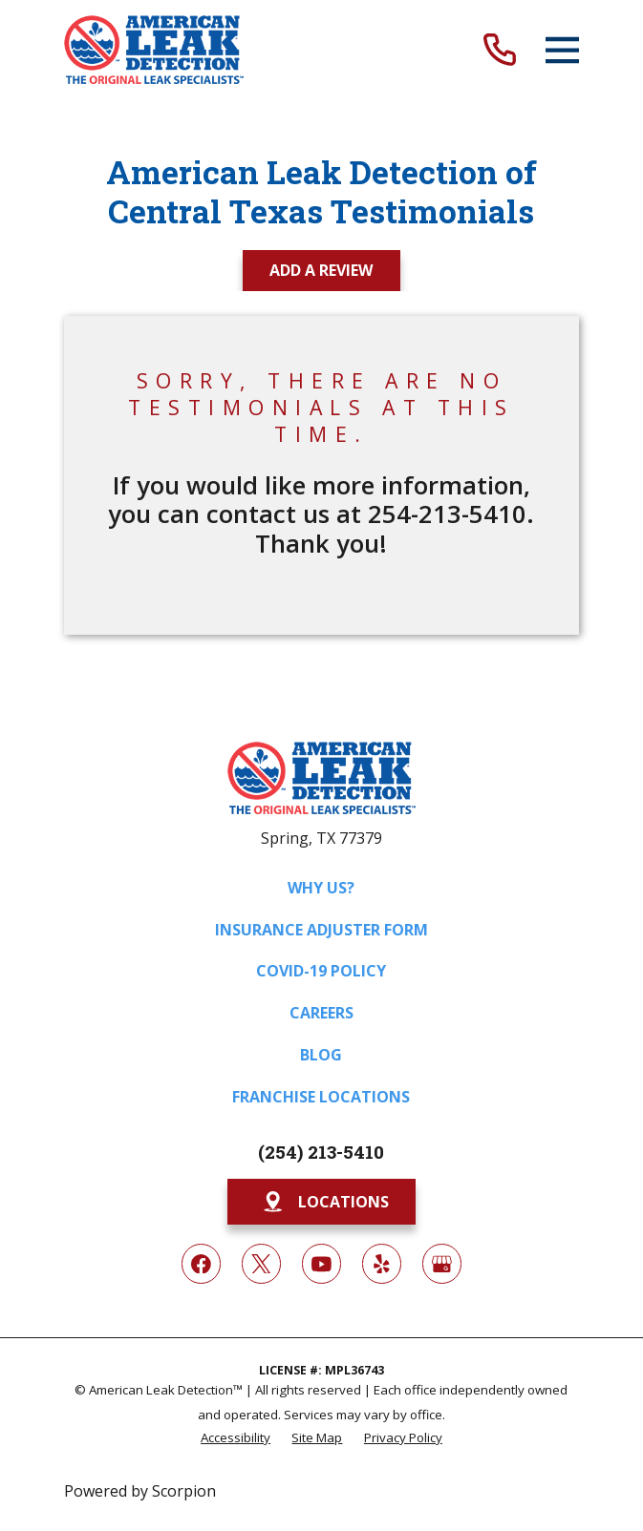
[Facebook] (202, 1264)
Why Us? (321, 887)
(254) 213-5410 (321, 1152)
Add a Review (321, 270)
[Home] (153, 49)
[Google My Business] (442, 1264)
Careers (321, 1012)
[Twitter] (262, 1264)
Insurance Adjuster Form (321, 929)
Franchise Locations (321, 1096)
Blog (321, 1054)
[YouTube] (322, 1264)
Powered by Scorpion (140, 1490)
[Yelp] (382, 1264)
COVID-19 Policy (321, 970)
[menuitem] (235, 1436)
